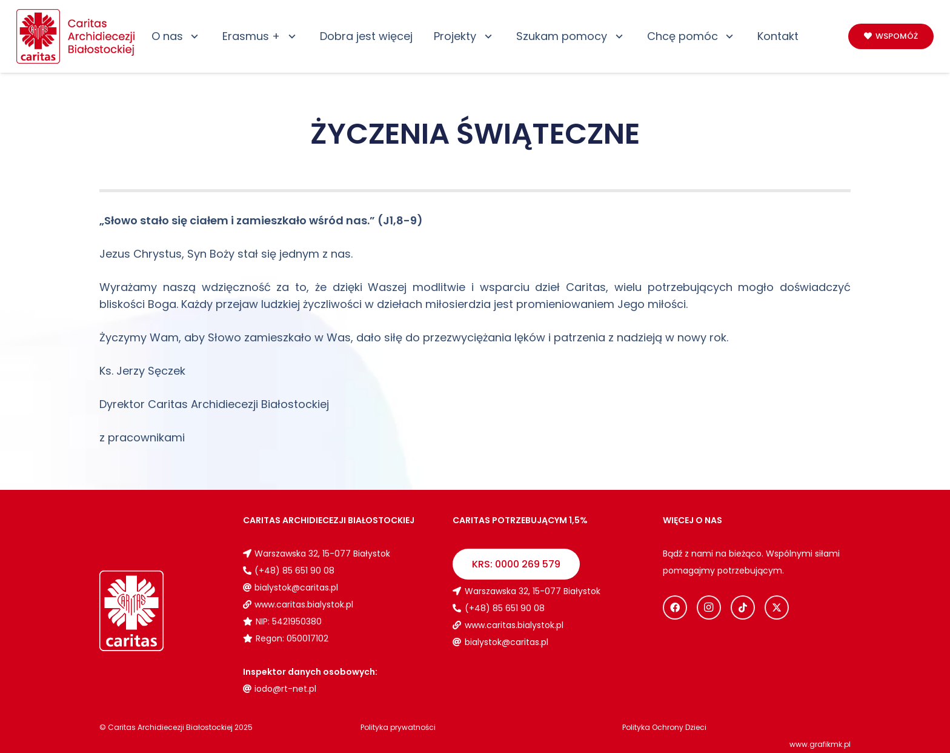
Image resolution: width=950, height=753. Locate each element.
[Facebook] (675, 607)
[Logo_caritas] (76, 36)
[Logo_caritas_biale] (160, 611)
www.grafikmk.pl (820, 744)
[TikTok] (743, 607)
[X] (777, 607)
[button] (192, 36)
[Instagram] (709, 607)
